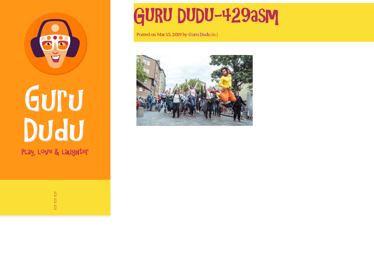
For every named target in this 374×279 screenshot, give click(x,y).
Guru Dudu (199, 34)
